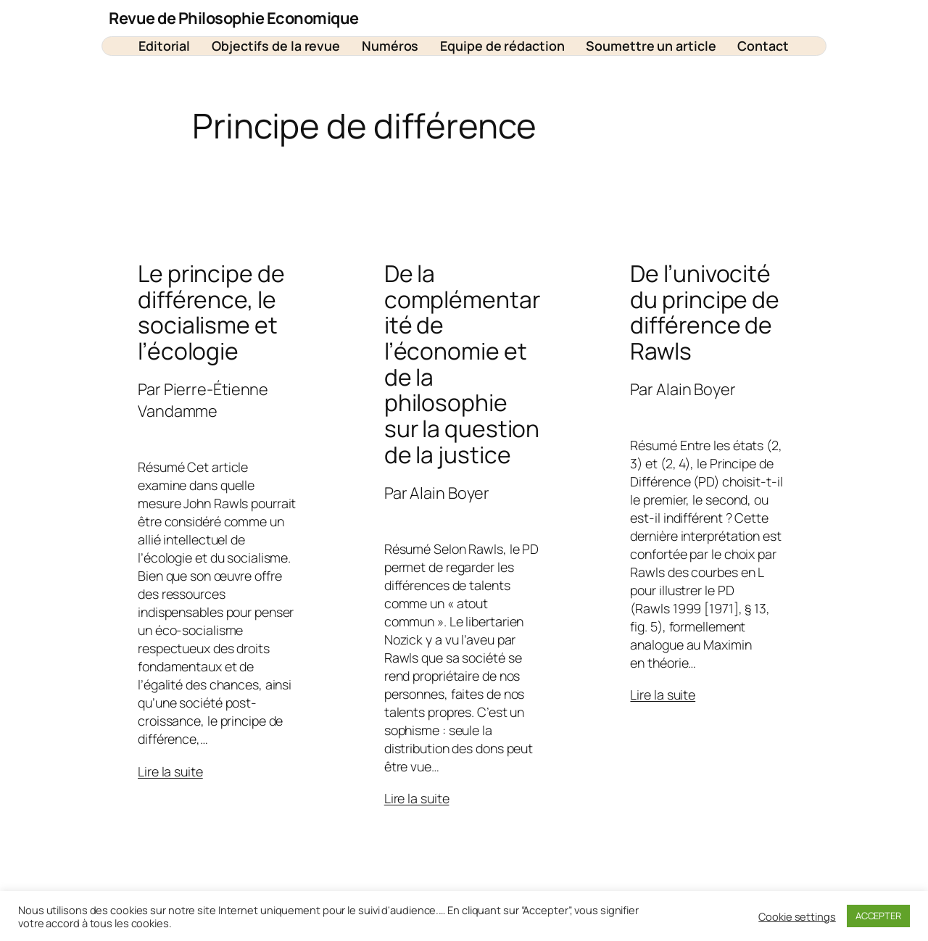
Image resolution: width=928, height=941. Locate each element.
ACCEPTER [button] (878, 915)
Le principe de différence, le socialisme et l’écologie (211, 313)
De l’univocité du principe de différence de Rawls (704, 313)
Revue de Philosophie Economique (234, 18)
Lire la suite (170, 771)
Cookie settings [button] (797, 916)
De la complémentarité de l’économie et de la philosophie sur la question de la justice (462, 364)
